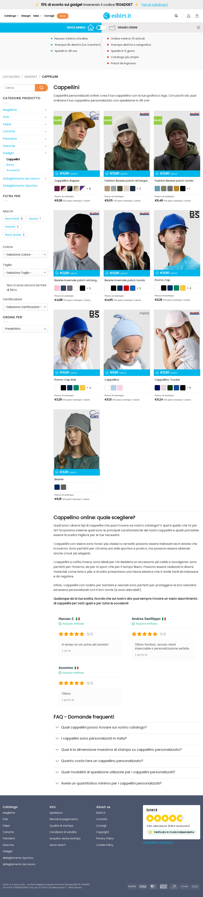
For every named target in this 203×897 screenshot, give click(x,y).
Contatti (101, 819)
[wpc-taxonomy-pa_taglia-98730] (25, 272)
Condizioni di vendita (63, 832)
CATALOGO (11, 77)
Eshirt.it (100, 813)
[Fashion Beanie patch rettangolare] (127, 140)
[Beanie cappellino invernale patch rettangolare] (77, 240)
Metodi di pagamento (64, 819)
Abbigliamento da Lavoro (21, 178)
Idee (37, 16)
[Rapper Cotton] (77, 140)
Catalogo (11, 16)
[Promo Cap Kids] (77, 339)
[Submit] (41, 87)
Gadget (31, 77)
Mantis (33, 219)
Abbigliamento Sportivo (20, 185)
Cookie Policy (104, 845)
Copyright (102, 832)
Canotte (9, 131)
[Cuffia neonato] (127, 339)
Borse (10, 165)
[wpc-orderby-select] (25, 329)
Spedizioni (56, 813)
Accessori (13, 170)
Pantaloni (10, 138)
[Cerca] (176, 15)
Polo (6, 117)
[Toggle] (45, 109)
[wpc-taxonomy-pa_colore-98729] (25, 254)
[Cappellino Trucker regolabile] (177, 339)
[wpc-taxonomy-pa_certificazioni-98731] (25, 306)
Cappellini (13, 159)
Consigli (49, 15)
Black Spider (13, 235)
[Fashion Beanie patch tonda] (177, 140)
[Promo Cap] (177, 240)
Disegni (26, 15)
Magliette (10, 110)
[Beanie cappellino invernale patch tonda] (127, 240)
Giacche (9, 146)
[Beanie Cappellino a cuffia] (77, 439)
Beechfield (12, 219)
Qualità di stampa (61, 826)
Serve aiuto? (58, 845)
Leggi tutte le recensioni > (158, 842)
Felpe (7, 124)
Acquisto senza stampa (65, 838)
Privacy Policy (105, 838)
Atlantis (10, 227)
